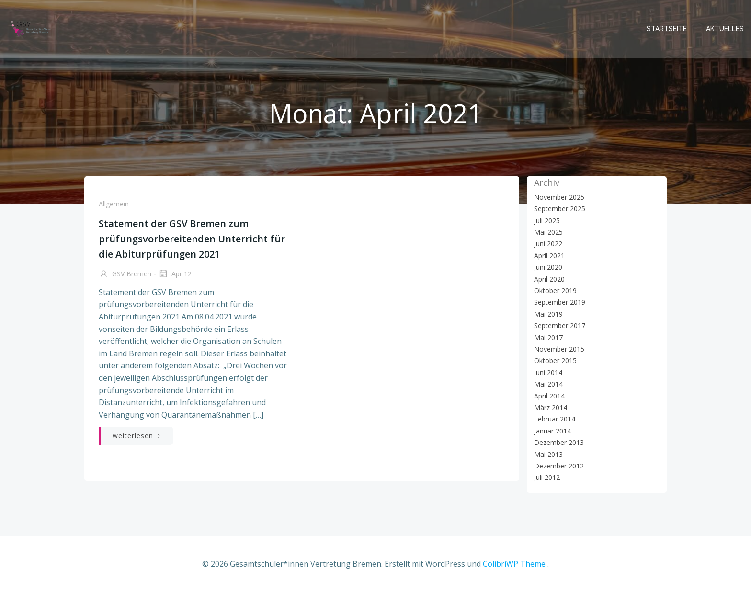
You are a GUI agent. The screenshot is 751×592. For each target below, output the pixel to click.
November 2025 (559, 197)
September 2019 (559, 302)
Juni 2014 (548, 372)
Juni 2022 (548, 243)
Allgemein (114, 203)
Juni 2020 (548, 267)
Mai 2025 (548, 232)
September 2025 (559, 208)
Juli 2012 (547, 477)
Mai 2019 (548, 314)
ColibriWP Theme (514, 563)
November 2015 (559, 348)
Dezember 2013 (559, 442)
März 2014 (550, 407)
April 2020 (549, 279)
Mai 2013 (548, 454)
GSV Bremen (125, 274)
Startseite (667, 29)
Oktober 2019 (555, 290)
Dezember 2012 (559, 465)
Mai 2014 (548, 383)
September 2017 (559, 325)
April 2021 (549, 255)
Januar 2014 (552, 430)
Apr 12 (175, 274)
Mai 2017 (548, 337)
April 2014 (549, 395)
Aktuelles (725, 29)
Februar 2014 (554, 418)
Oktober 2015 (555, 360)
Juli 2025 (547, 220)
